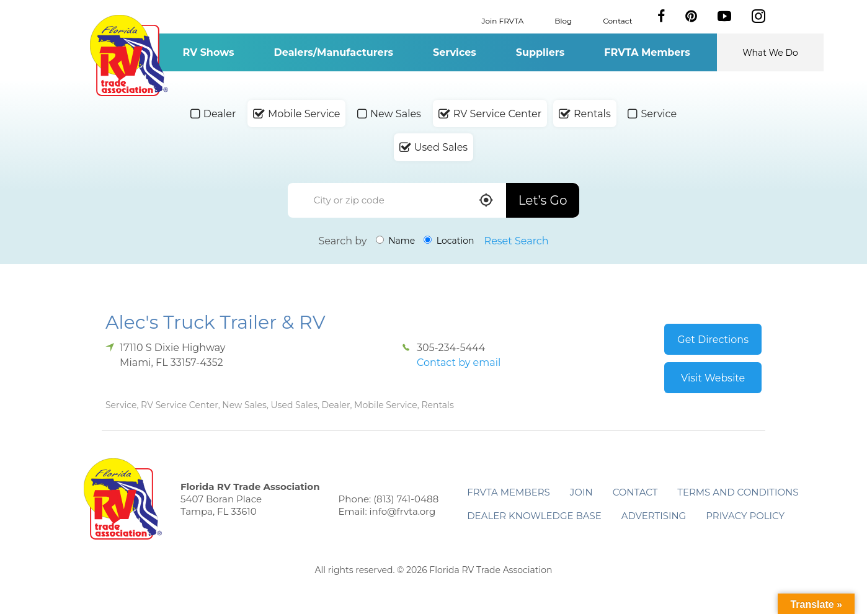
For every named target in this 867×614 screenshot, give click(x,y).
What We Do (770, 52)
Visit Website (713, 378)
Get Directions (713, 339)
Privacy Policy (745, 516)
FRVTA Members (647, 52)
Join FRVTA (503, 20)
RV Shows (208, 52)
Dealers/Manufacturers (333, 52)
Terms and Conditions (737, 492)
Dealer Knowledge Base (534, 516)
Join (581, 492)
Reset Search (516, 241)
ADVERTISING (654, 516)
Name (396, 240)
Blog (563, 20)
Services (454, 52)
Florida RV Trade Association (128, 55)
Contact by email (458, 362)
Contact (617, 20)
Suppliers (540, 52)
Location (449, 240)
